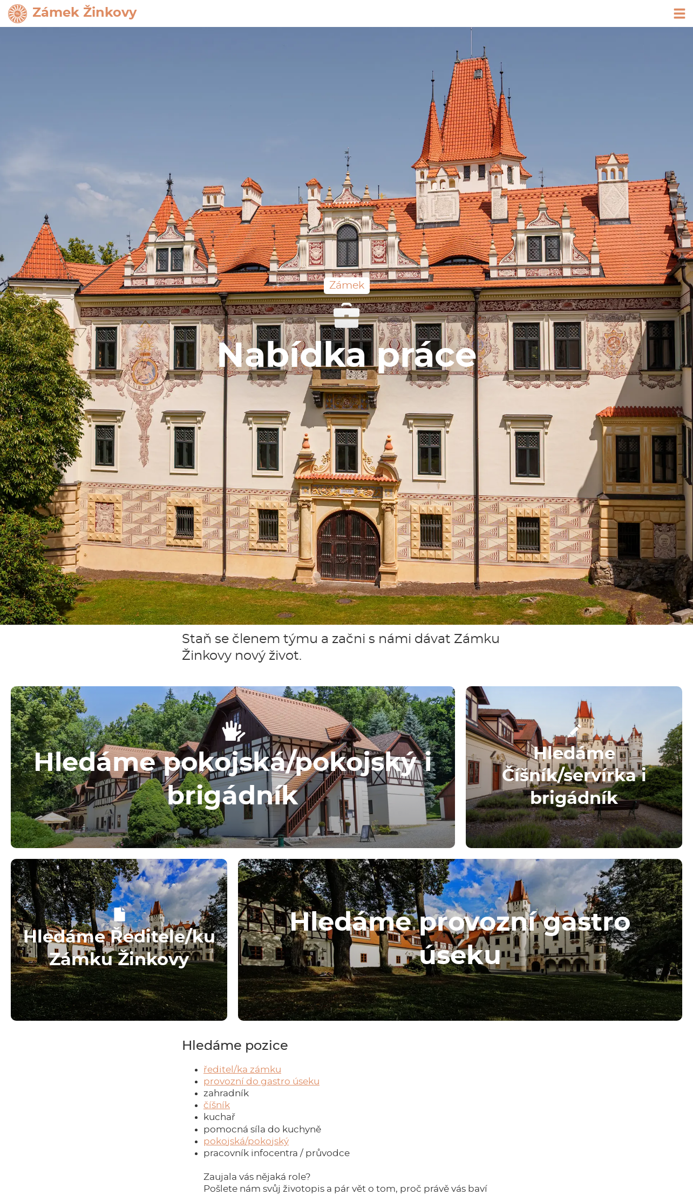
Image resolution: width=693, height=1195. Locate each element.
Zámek (346, 286)
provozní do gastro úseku (261, 1081)
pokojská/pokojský (246, 1141)
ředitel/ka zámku (242, 1069)
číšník (216, 1105)
